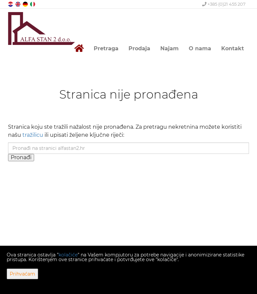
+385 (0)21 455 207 (224, 4)
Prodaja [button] (139, 48)
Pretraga (106, 48)
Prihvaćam (22, 274)
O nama (200, 48)
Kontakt (232, 48)
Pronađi (21, 157)
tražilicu (32, 135)
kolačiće (68, 255)
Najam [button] (169, 48)
